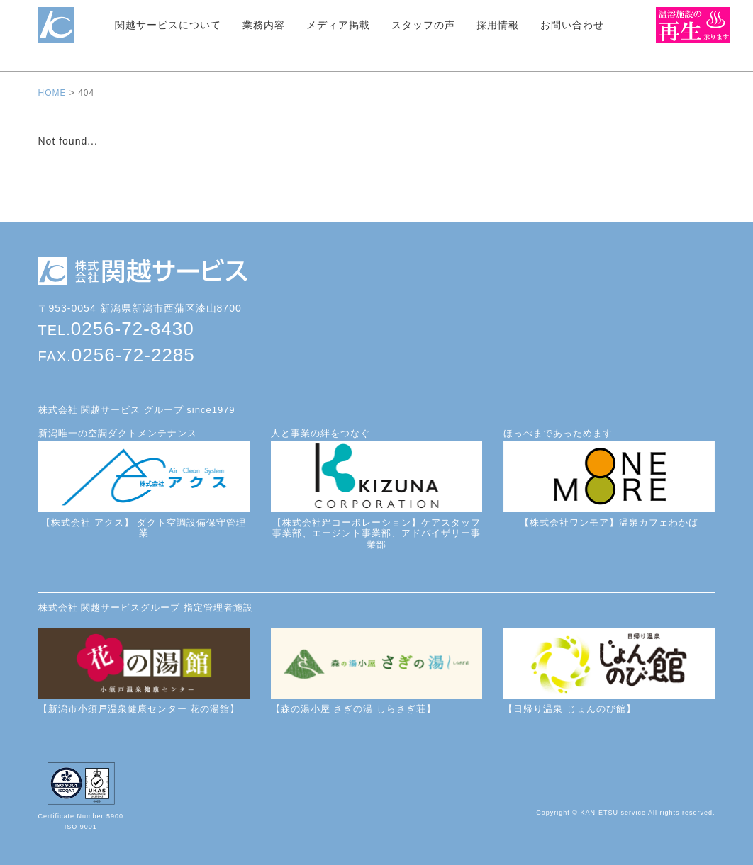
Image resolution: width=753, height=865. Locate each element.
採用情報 (497, 24)
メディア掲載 (338, 24)
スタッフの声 (423, 24)
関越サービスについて (168, 24)
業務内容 (263, 24)
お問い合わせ (572, 24)
